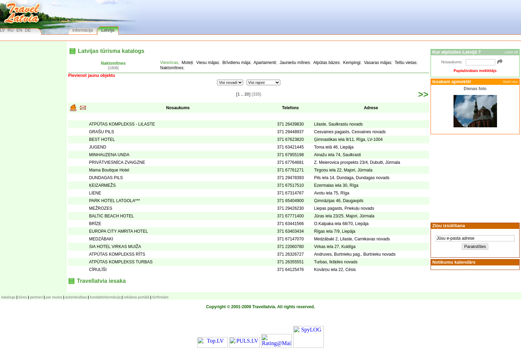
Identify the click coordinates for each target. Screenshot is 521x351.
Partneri (36, 297)
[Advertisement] (474, 177)
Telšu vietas (406, 62)
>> (423, 94)
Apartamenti (265, 62)
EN (19, 30)
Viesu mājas (207, 62)
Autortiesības (76, 297)
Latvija (107, 30)
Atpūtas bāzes (326, 62)
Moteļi (187, 62)
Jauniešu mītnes (295, 62)
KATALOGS (8, 297)
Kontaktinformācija (105, 297)
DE (28, 30)
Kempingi (351, 62)
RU (11, 30)
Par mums (54, 297)
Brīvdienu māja (236, 62)
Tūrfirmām (160, 297)
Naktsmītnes (113, 63)
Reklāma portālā (136, 297)
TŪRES (22, 297)
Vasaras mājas (377, 62)
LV (2, 30)
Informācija (82, 30)
